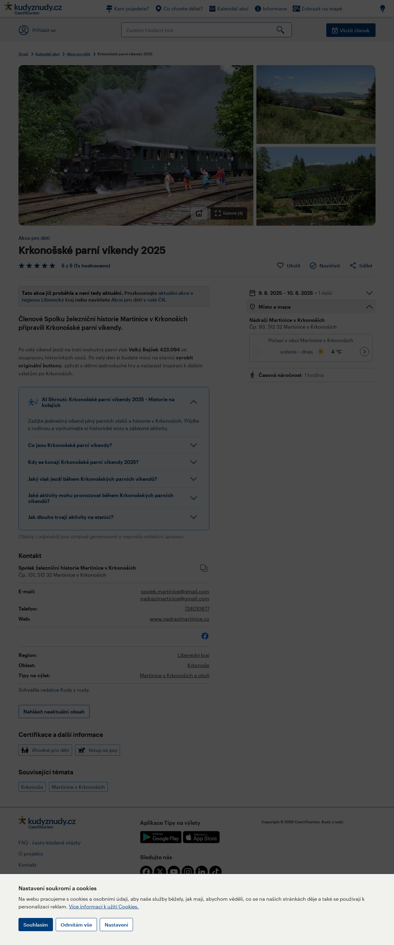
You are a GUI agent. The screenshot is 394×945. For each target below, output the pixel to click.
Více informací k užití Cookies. (104, 906)
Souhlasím (35, 924)
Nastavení (116, 924)
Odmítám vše (76, 924)
